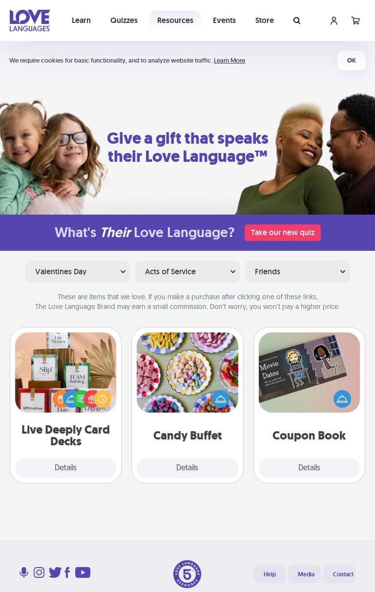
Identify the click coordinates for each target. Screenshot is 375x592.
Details (66, 468)
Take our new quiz (282, 232)
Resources (175, 20)
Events (224, 20)
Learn (81, 20)
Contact (343, 574)
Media (306, 574)
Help (270, 574)
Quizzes (124, 20)
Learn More (229, 60)
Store (264, 20)
